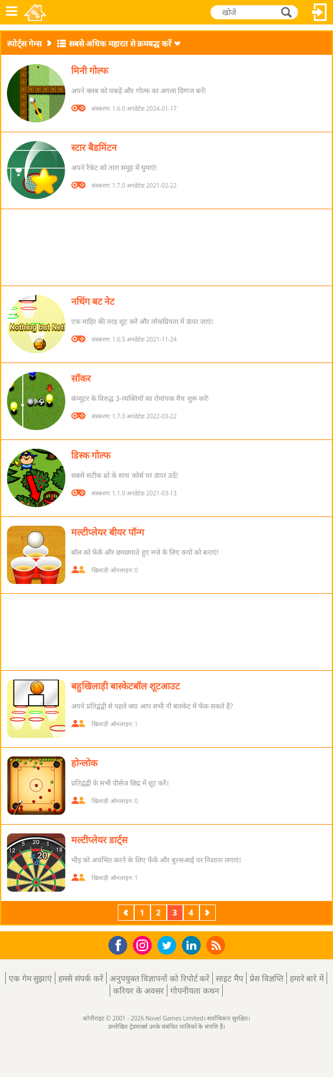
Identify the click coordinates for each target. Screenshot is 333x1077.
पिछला (127, 912)
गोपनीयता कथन (194, 990)
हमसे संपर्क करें (80, 978)
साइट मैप (229, 978)
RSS (217, 945)
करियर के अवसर (138, 990)
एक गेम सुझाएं (30, 978)
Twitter (169, 946)
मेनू (11, 12)
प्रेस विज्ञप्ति (266, 978)
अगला (209, 912)
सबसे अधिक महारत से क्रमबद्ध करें (120, 43)
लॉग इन (319, 12)
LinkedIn (193, 946)
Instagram (144, 944)
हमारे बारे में (307, 978)
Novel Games (35, 12)
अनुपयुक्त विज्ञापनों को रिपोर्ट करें (160, 978)
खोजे (287, 12)
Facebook (121, 944)
